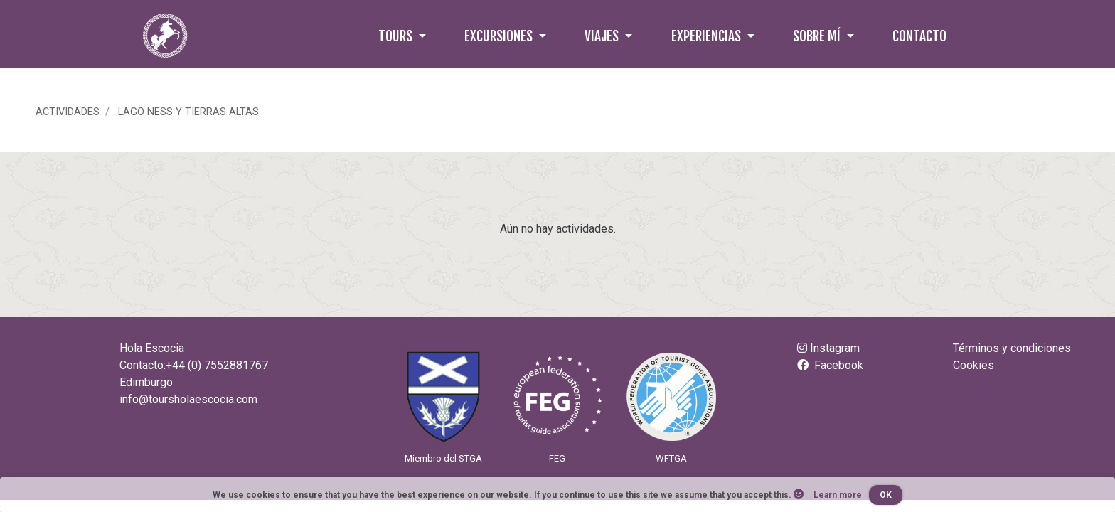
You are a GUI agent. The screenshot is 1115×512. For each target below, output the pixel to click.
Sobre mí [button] (818, 36)
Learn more (837, 495)
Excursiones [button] (499, 36)
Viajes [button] (603, 36)
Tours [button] (396, 36)
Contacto (919, 36)
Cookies (973, 365)
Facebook (830, 365)
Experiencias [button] (707, 36)
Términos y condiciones (1012, 348)
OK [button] (886, 495)
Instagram (828, 348)
